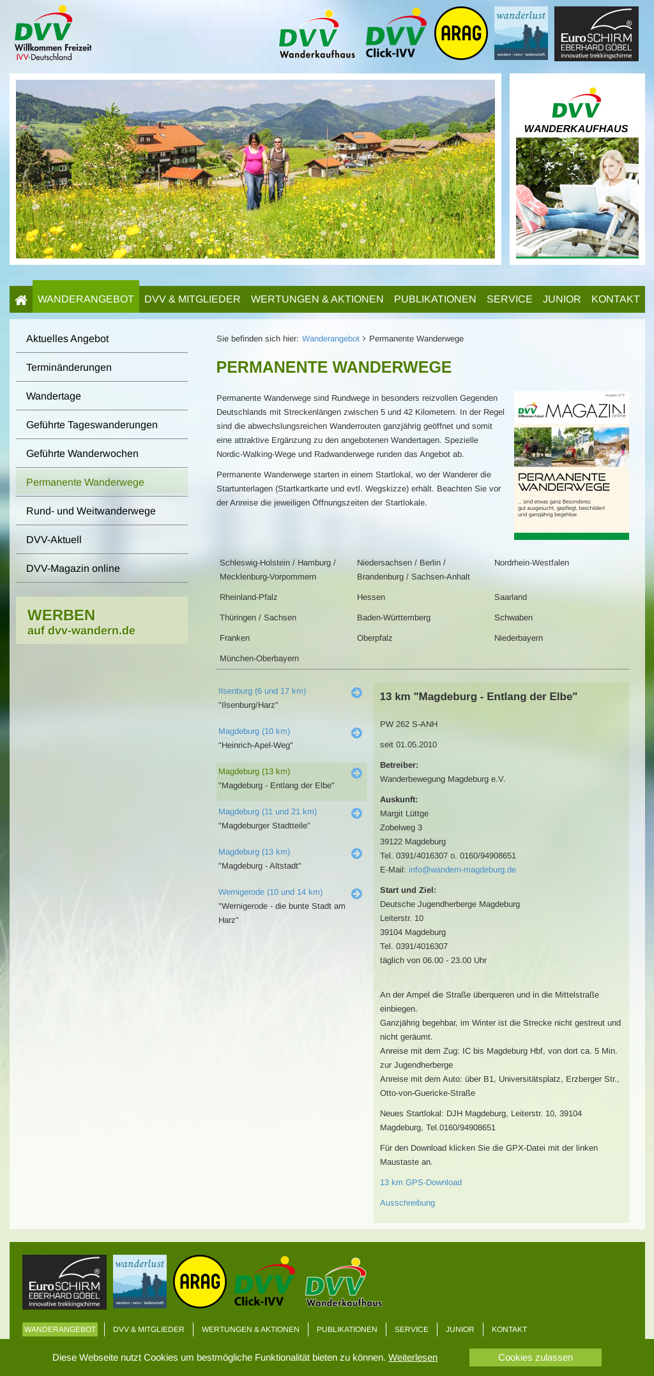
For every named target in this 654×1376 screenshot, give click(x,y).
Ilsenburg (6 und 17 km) (262, 691)
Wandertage (53, 396)
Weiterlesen (412, 1357)
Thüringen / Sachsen (258, 617)
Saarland (510, 597)
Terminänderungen (69, 367)
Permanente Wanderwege (85, 482)
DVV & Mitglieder (192, 299)
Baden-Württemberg (393, 617)
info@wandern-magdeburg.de (462, 869)
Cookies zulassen (535, 1357)
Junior (562, 299)
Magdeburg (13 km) (254, 771)
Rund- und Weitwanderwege (91, 510)
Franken (235, 638)
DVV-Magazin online (73, 568)
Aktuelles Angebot (67, 338)
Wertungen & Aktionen (317, 299)
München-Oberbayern (259, 658)
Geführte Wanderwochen (82, 453)
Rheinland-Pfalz (249, 597)
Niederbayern (518, 638)
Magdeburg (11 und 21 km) (267, 811)
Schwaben (513, 617)
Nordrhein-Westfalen (531, 562)
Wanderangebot (86, 299)
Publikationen (435, 299)
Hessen (371, 597)
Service (510, 299)
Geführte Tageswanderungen (92, 424)
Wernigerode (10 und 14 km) (270, 892)
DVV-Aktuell (54, 539)
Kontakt (615, 299)
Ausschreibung (407, 1203)
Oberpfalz (375, 638)
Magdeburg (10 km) (254, 731)
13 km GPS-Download (421, 1182)
